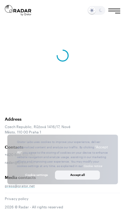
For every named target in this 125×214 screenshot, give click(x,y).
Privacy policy (16, 198)
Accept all (77, 175)
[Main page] (18, 10)
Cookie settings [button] (36, 175)
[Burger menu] (114, 11)
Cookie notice (93, 165)
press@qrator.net (20, 185)
